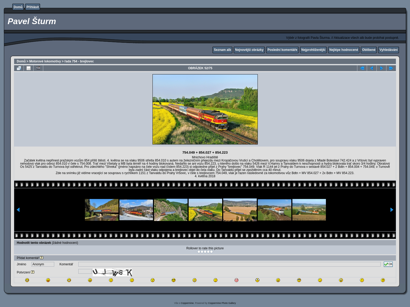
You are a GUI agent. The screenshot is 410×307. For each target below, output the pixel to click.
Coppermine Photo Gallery (222, 303)
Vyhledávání (388, 50)
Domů (18, 7)
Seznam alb (222, 50)
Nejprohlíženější (313, 50)
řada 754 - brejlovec (79, 61)
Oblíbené (368, 50)
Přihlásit (32, 7)
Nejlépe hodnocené (343, 50)
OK (388, 264)
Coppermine (187, 303)
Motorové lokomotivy (45, 61)
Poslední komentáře (282, 50)
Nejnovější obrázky (249, 50)
